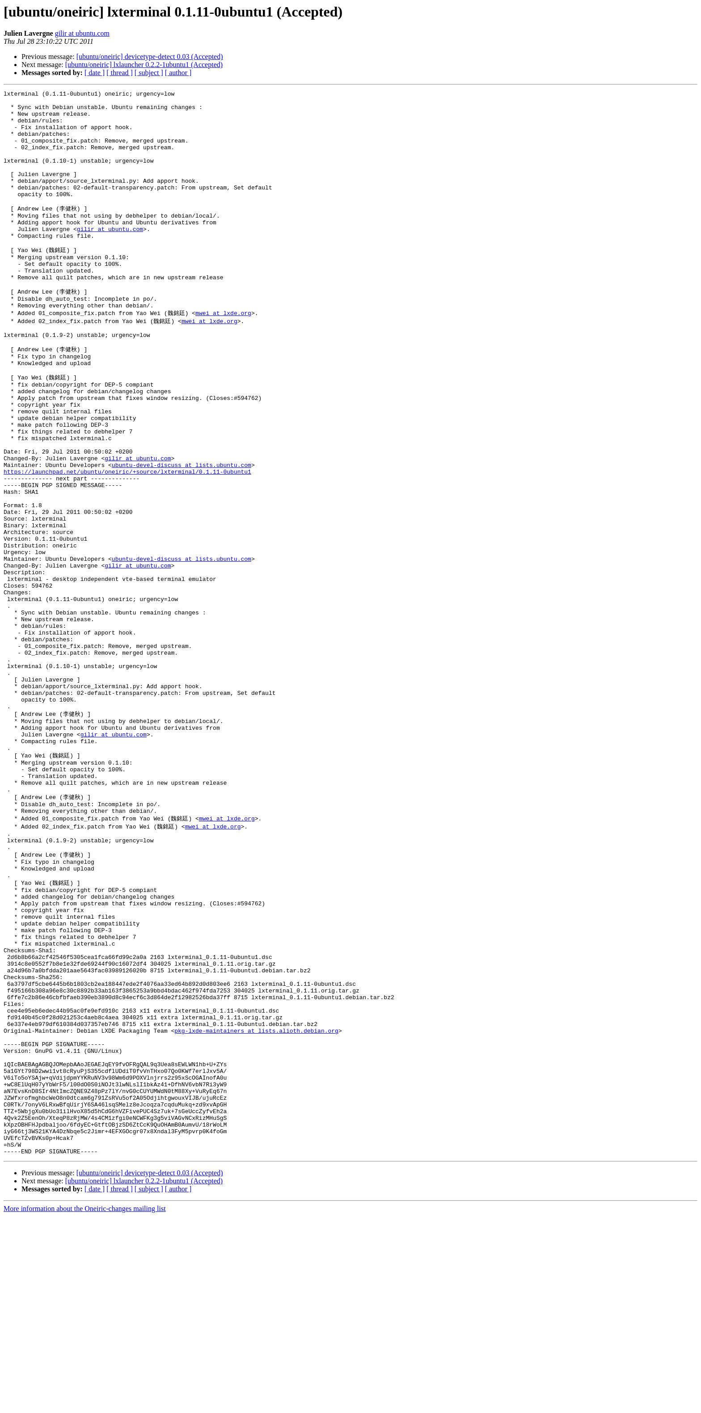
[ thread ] (119, 72)
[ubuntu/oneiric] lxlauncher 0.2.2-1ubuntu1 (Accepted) (144, 64)
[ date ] (94, 72)
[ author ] (178, 72)
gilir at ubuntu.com (82, 33)
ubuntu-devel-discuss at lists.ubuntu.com (181, 532)
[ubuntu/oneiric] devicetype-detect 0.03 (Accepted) (149, 56)
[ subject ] (149, 72)
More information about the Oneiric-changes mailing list (85, 1405)
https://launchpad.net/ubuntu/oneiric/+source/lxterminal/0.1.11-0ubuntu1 (127, 540)
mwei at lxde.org (223, 353)
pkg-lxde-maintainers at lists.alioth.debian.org (256, 1203)
